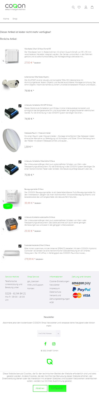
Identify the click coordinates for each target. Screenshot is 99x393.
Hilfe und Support (35, 285)
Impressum (55, 289)
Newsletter (55, 285)
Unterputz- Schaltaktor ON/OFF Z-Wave (38, 105)
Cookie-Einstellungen (59, 281)
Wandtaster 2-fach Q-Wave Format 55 (37, 49)
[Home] (6, 19)
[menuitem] (72, 7)
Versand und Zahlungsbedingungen (60, 297)
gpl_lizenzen (33, 281)
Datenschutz (55, 292)
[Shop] (15, 19)
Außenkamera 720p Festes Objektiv (36, 77)
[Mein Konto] (86, 7)
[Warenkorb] (92, 7)
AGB (52, 302)
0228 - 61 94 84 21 (15, 293)
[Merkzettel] (77, 7)
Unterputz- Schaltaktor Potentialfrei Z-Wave (39, 161)
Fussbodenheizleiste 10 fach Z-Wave (37, 245)
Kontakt (30, 289)
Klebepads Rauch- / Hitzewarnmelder (37, 133)
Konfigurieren (57, 388)
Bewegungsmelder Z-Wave (33, 189)
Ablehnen (40, 388)
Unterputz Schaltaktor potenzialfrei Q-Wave (39, 217)
